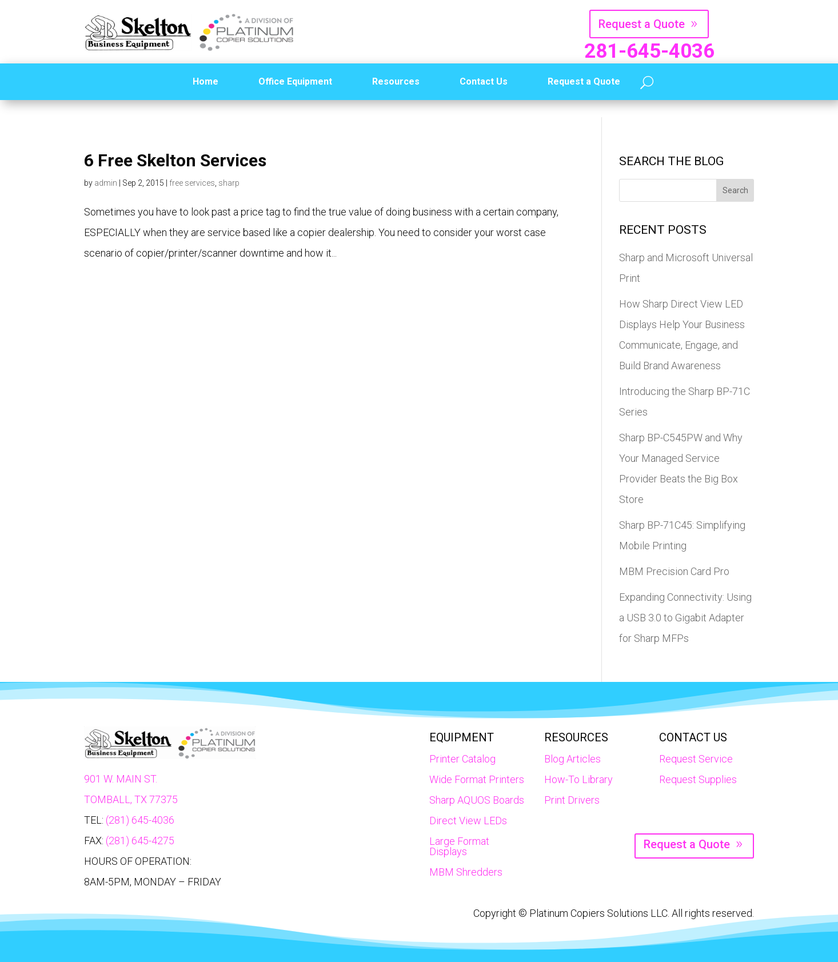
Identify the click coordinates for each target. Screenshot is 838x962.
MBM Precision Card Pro (674, 571)
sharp (229, 182)
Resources (396, 81)
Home (205, 81)
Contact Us (484, 81)
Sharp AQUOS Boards (476, 800)
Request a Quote (641, 24)
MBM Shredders (465, 872)
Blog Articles (572, 759)
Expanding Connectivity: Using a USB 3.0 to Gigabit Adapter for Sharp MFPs (685, 617)
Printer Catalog (462, 759)
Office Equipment (295, 81)
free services (192, 182)
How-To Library (578, 779)
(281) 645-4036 (140, 820)
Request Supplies (698, 779)
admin (105, 182)
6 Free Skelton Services (175, 160)
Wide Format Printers (476, 779)
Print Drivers (572, 800)
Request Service (696, 759)
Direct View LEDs (468, 821)
